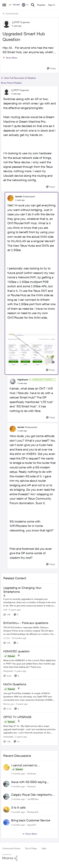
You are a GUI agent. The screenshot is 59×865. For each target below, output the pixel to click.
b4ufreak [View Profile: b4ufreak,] (31, 773)
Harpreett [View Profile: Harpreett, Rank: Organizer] (8, 671)
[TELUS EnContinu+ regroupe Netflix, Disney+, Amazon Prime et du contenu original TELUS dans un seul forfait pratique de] (29, 631)
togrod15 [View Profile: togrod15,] (31, 824)
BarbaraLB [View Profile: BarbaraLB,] (32, 812)
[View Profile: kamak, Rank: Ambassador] (10, 198)
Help (44, 848)
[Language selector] (25, 5)
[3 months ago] (18, 773)
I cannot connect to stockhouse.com (24, 765)
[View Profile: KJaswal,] (6, 784)
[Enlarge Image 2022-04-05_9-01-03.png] (31, 350)
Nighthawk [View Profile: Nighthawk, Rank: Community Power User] (22, 379)
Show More (10, 57)
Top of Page (31, 848)
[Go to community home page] (14, 5)
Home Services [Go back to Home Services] (10, 13)
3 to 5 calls (18, 807)
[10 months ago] (18, 638)
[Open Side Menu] (4, 5)
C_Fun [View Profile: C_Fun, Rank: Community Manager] (6, 638)
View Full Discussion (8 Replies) (18, 78)
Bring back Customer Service (30, 820)
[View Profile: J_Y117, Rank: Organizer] (6, 24)
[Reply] (51, 68)
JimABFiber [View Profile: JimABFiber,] (33, 799)
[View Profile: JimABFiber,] (6, 796)
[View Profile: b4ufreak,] (6, 767)
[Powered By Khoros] (29, 857)
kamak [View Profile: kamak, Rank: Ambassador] (18, 196)
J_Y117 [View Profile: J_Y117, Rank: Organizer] (15, 22)
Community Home (11, 848)
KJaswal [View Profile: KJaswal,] (31, 786)
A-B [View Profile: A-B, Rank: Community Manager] (5, 609)
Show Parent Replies (11, 82)
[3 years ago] (14, 609)
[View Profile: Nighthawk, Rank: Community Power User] (13, 381)
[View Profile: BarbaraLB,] (6, 809)
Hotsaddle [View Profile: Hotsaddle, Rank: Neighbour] (8, 736)
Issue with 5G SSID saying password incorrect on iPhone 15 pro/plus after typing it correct (33, 782)
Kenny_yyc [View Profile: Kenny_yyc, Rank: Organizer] (8, 703)
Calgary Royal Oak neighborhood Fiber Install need (33, 795)
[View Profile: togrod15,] (6, 822)
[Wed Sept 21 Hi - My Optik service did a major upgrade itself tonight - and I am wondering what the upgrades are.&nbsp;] (29, 729)
